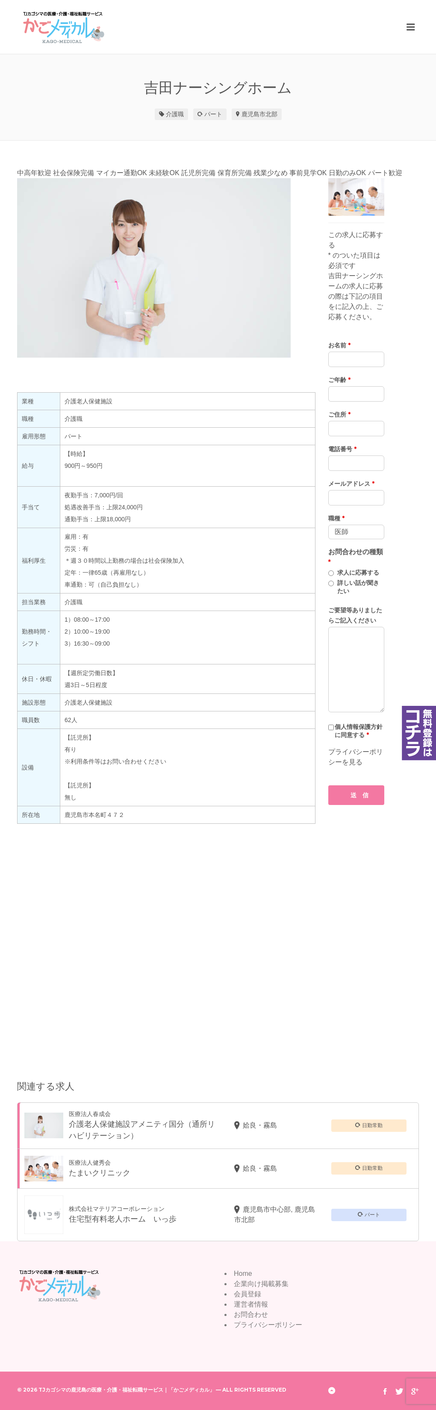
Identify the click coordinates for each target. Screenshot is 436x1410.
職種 (336, 518)
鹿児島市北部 (259, 114)
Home (243, 1273)
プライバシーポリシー (268, 1324)
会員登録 (247, 1294)
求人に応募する (358, 572)
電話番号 (342, 449)
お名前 (339, 345)
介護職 (175, 114)
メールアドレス (351, 484)
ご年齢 (339, 380)
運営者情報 (251, 1304)
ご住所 (339, 414)
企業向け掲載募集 (261, 1283)
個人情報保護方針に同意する (359, 731)
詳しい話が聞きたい (358, 587)
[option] (166, 268)
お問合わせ (251, 1314)
